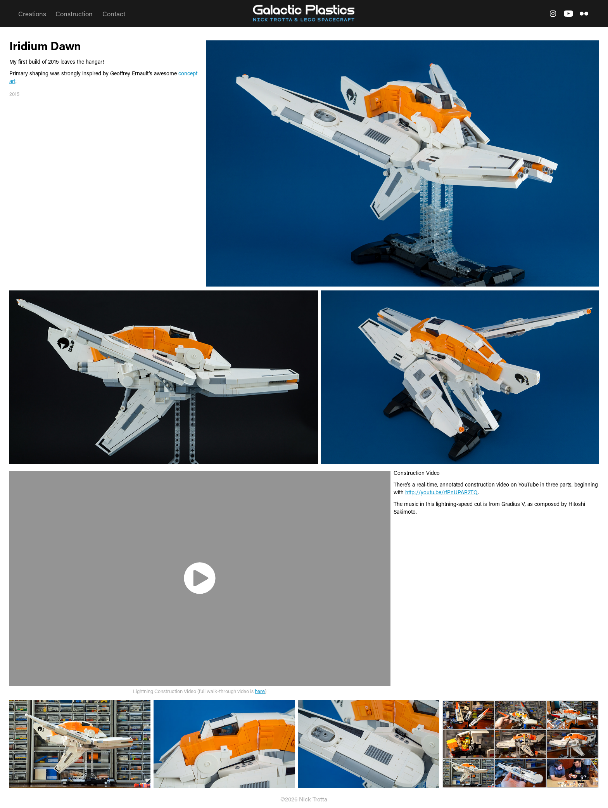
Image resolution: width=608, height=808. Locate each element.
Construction (74, 13)
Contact (113, 13)
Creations (32, 13)
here (260, 691)
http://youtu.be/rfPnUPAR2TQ (441, 492)
